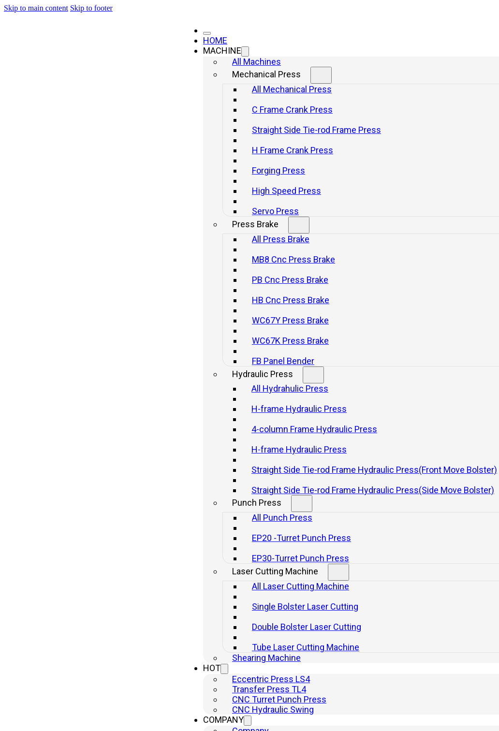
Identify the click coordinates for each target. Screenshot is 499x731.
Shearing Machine (266, 658)
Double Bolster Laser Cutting (306, 627)
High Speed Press (286, 191)
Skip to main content (36, 8)
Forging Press (278, 170)
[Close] (207, 33)
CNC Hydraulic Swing (273, 709)
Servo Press (275, 211)
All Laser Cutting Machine (300, 586)
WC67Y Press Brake (290, 320)
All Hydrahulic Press (289, 388)
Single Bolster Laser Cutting (305, 606)
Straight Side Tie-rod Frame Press (316, 130)
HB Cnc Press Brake (290, 300)
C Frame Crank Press (292, 109)
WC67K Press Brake (290, 341)
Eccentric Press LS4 (271, 679)
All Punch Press (282, 517)
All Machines (256, 62)
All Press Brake (280, 239)
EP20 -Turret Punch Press (301, 538)
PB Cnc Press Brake (290, 280)
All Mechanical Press (292, 89)
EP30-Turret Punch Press (300, 558)
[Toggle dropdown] (245, 51)
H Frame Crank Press (292, 150)
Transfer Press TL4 (269, 689)
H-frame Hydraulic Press (299, 409)
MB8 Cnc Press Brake (293, 259)
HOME (215, 40)
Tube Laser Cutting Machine (305, 647)
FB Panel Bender (283, 361)
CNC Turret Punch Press (279, 699)
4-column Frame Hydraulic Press (314, 429)
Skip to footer (91, 8)
